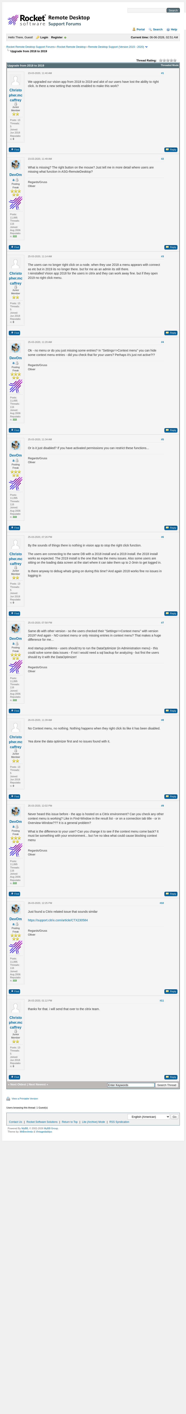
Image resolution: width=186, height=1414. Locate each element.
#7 (162, 622)
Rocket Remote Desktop (71, 46)
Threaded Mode (170, 65)
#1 (162, 73)
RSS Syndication (119, 1121)
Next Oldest (18, 1084)
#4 (162, 342)
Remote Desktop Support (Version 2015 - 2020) (116, 46)
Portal (141, 29)
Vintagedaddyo (44, 1131)
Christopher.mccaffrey (15, 95)
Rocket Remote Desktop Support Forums (30, 46)
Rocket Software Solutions (42, 1121)
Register (57, 37)
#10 (162, 903)
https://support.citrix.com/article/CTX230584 (58, 920)
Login (44, 37)
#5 (162, 439)
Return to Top (70, 1121)
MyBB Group (51, 1128)
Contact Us (15, 1121)
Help (174, 29)
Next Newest (37, 1084)
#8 (162, 720)
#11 (162, 1000)
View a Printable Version (25, 1098)
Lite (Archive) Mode (93, 1121)
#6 (162, 537)
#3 (162, 256)
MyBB (24, 1128)
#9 (162, 805)
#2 (162, 158)
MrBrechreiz (26, 1131)
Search (157, 29)
